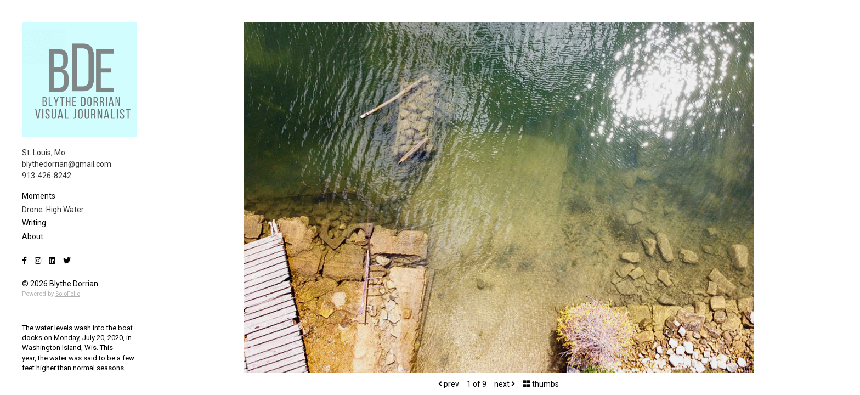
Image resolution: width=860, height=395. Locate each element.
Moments (38, 195)
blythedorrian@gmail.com (66, 164)
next (504, 384)
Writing (34, 222)
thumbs (541, 384)
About (32, 236)
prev (448, 384)
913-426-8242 (46, 175)
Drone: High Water (53, 209)
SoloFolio (67, 293)
